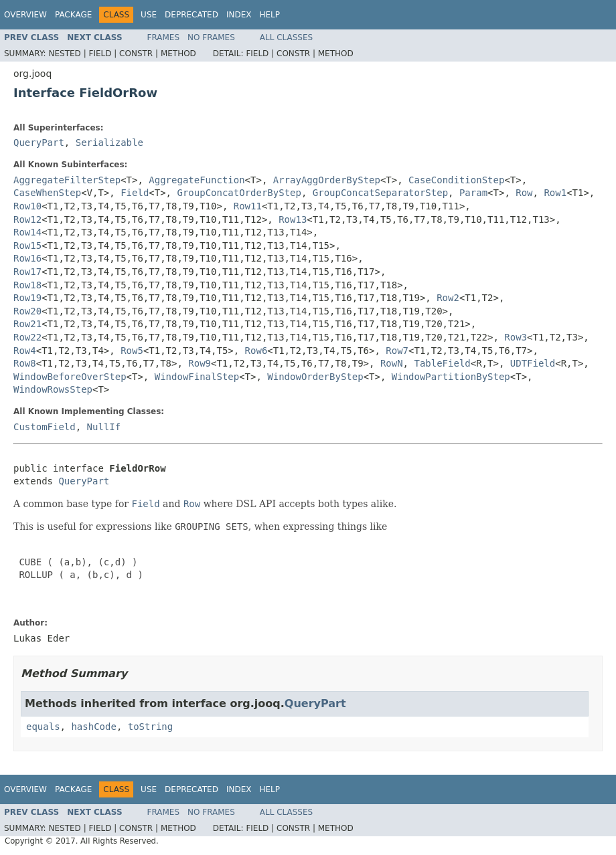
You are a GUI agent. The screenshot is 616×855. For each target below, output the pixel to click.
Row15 (27, 245)
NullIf (104, 426)
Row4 (24, 350)
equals (43, 726)
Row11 (248, 206)
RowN (391, 363)
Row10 (27, 206)
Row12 (27, 219)
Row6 (256, 350)
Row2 (448, 297)
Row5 (132, 350)
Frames (163, 37)
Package (73, 14)
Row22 (27, 337)
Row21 (27, 323)
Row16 (27, 258)
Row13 (293, 219)
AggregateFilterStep (67, 180)
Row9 (199, 363)
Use (149, 14)
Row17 (27, 271)
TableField (442, 363)
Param (473, 192)
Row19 (27, 297)
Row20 (27, 311)
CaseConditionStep (456, 180)
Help (269, 14)
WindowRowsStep (52, 389)
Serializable (109, 142)
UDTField (532, 363)
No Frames (211, 37)
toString (150, 726)
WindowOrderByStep (315, 376)
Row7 (397, 350)
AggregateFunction (196, 180)
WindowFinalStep (197, 376)
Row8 (24, 363)
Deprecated (191, 14)
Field (135, 192)
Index (239, 14)
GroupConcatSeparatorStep (380, 192)
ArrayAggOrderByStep (326, 180)
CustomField (44, 426)
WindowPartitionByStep (451, 376)
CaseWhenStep (47, 192)
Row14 (27, 232)
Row (524, 192)
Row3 (515, 337)
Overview (25, 14)
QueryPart (38, 142)
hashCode (93, 726)
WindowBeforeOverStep (70, 376)
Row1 (555, 192)
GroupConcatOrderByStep (239, 192)
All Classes (286, 37)
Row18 (27, 285)
